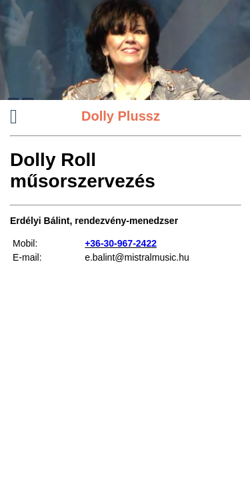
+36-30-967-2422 (121, 243)
